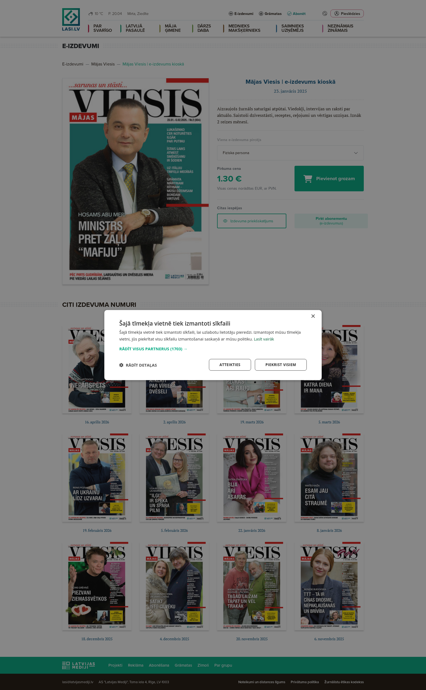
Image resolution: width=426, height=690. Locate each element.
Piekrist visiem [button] (280, 364)
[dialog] (213, 345)
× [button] (313, 316)
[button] (213, 348)
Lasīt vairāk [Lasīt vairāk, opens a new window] (264, 338)
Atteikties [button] (228, 364)
